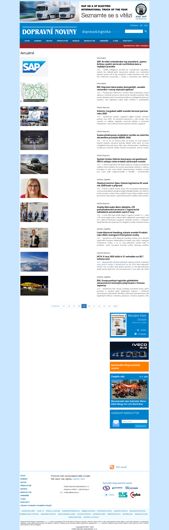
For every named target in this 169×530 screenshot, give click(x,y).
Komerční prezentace (71, 511)
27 (74, 306)
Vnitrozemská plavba (66, 514)
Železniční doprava (138, 511)
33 (104, 306)
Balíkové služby (28, 511)
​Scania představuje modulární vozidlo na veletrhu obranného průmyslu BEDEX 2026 (123, 136)
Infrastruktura (75, 517)
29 (84, 306)
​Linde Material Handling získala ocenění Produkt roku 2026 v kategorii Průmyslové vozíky (122, 233)
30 (89, 306)
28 (79, 306)
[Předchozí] (55, 306)
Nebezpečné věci (114, 514)
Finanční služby (141, 514)
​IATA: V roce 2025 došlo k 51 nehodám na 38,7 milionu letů (120, 257)
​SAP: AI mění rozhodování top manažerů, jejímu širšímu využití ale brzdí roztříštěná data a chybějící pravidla (121, 64)
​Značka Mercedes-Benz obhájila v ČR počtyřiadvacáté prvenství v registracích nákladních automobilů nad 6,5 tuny (118, 209)
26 (69, 306)
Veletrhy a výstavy (91, 517)
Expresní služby (99, 514)
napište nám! (78, 478)
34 (109, 306)
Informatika (101, 58)
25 (64, 306)
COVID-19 (40, 511)
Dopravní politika (104, 511)
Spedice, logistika (104, 179)
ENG (146, 25)
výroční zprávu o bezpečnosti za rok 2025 (118, 264)
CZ (141, 25)
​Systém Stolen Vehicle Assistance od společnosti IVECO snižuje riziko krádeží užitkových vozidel (122, 160)
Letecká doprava (103, 253)
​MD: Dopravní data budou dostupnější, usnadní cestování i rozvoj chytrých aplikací (121, 88)
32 (99, 306)
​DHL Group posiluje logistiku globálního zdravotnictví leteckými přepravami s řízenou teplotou (121, 283)
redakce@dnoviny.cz (71, 492)
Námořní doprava (48, 514)
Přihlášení (134, 25)
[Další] (115, 306)
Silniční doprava (103, 107)
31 (94, 306)
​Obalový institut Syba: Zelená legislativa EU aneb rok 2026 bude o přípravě (122, 184)
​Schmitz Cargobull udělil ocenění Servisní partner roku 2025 (122, 112)
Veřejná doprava (88, 511)
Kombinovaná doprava (29, 514)
